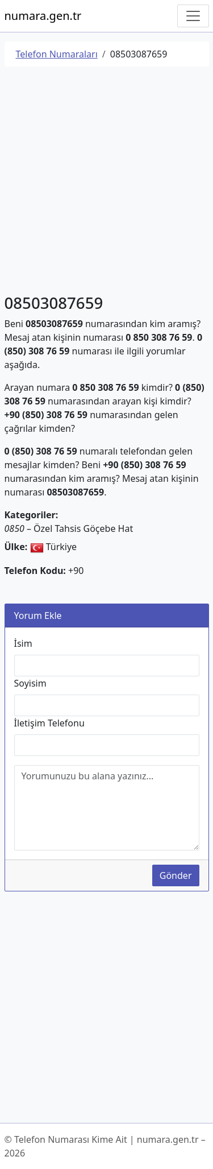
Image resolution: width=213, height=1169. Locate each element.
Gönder (176, 875)
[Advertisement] (106, 182)
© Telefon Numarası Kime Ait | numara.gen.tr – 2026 (105, 1146)
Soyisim (30, 683)
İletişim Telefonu (49, 723)
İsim (23, 643)
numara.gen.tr (43, 15)
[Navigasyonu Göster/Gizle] (193, 16)
